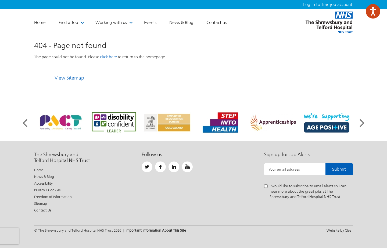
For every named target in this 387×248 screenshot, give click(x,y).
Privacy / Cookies (47, 190)
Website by (340, 230)
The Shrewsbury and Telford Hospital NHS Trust (329, 22)
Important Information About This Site (156, 230)
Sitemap (40, 204)
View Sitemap (69, 78)
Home (39, 170)
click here (108, 57)
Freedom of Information (53, 197)
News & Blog (44, 177)
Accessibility (43, 183)
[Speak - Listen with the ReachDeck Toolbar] (373, 11)
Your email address (284, 169)
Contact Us (42, 210)
